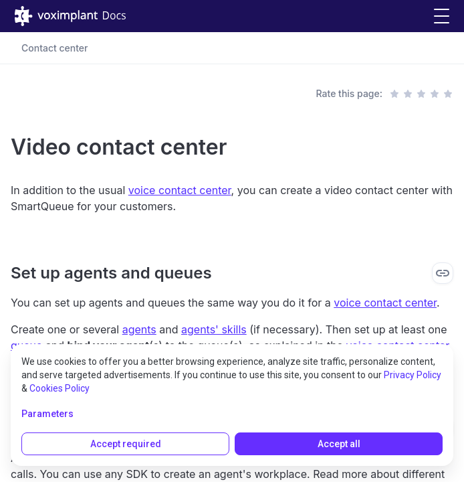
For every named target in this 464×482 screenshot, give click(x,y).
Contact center (54, 48)
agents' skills (214, 329)
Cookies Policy (59, 388)
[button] (441, 16)
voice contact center (179, 190)
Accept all (339, 443)
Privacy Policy (412, 375)
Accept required (125, 443)
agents (139, 329)
